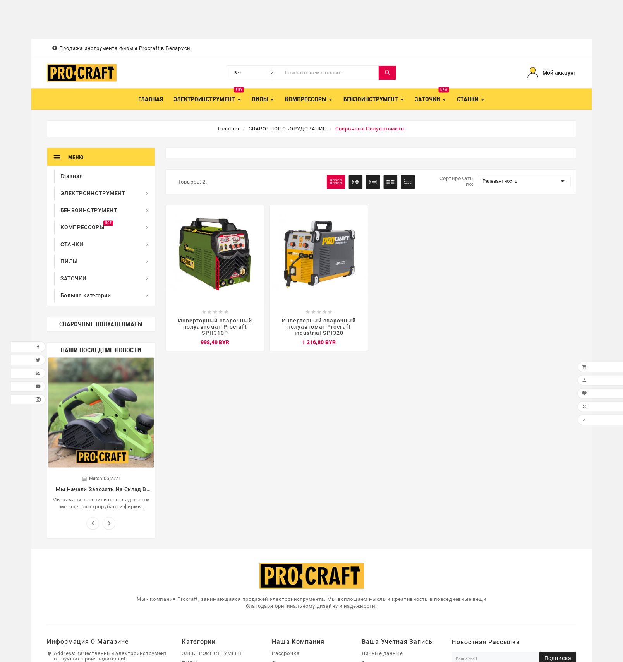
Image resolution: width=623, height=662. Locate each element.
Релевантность (524, 181)
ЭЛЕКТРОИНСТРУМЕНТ (212, 653)
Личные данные (382, 653)
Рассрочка (286, 653)
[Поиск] (330, 73)
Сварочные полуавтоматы (101, 324)
